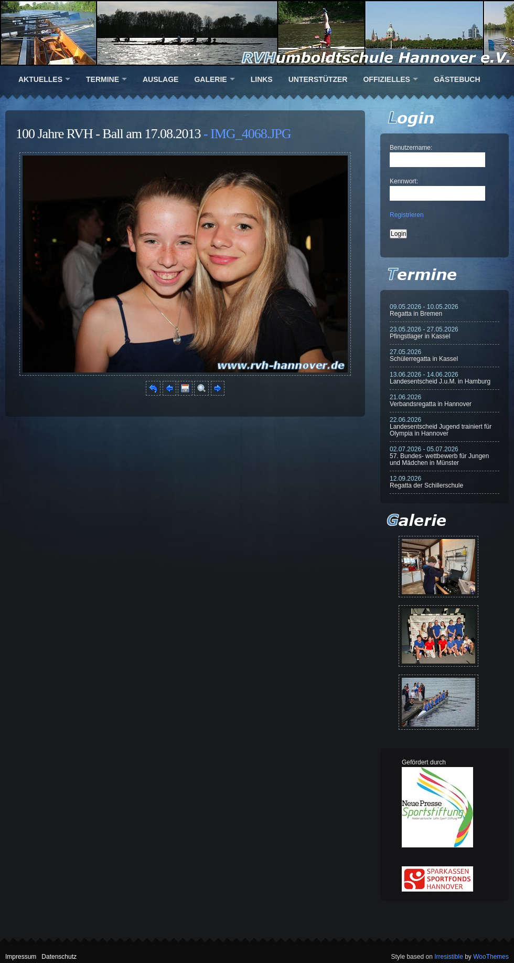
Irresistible (448, 956)
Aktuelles (40, 79)
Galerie (210, 79)
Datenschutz (59, 956)
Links (262, 79)
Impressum (20, 956)
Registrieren (407, 215)
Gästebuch (457, 79)
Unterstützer (318, 79)
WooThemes (491, 956)
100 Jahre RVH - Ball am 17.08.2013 (108, 133)
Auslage (160, 79)
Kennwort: (404, 181)
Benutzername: (411, 147)
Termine (102, 79)
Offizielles (386, 79)
